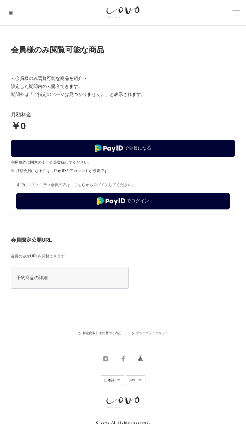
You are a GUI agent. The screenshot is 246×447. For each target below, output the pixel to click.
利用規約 (18, 162)
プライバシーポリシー (152, 333)
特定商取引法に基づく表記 (102, 333)
